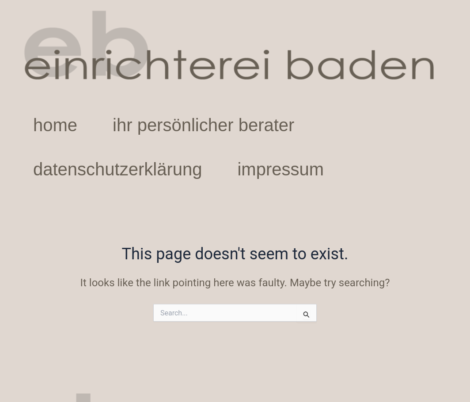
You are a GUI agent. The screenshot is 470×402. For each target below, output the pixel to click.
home (55, 125)
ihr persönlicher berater (203, 125)
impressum (280, 169)
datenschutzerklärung (117, 169)
